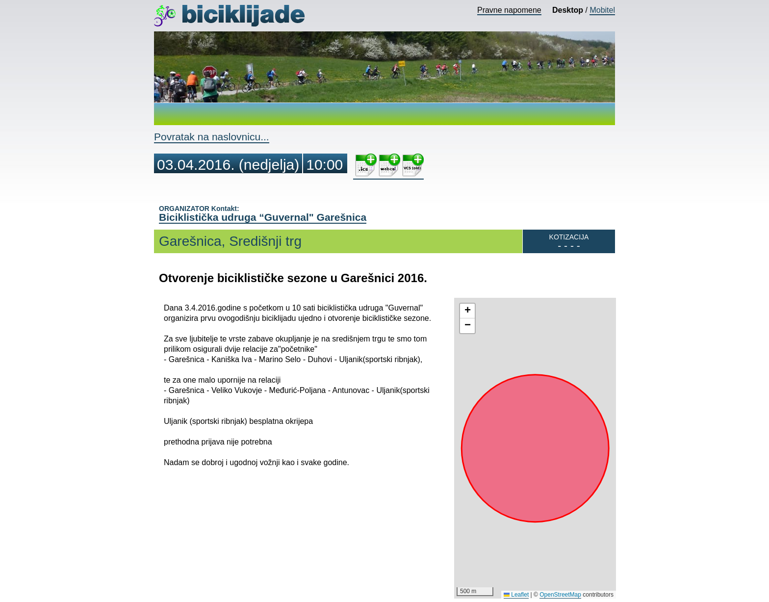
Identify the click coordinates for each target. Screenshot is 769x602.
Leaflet (516, 594)
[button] (467, 311)
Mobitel (602, 10)
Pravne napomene (509, 10)
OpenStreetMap (560, 594)
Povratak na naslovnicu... (211, 136)
